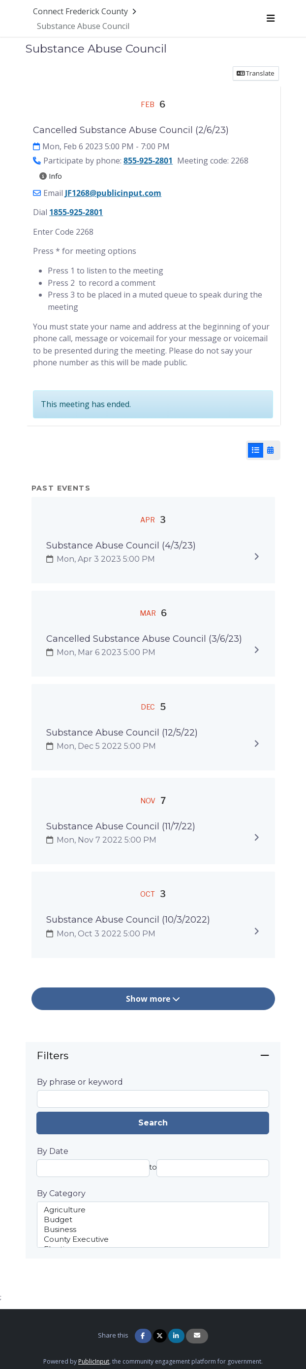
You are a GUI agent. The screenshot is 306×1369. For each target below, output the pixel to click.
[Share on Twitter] (160, 1335)
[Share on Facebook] (143, 1336)
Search (153, 1122)
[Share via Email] (197, 1336)
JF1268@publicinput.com (113, 193)
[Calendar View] (270, 450)
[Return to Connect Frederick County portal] (85, 11)
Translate (256, 73)
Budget (153, 1220)
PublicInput (93, 1361)
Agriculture (153, 1210)
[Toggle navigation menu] (270, 18)
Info (50, 176)
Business (153, 1229)
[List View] (255, 450)
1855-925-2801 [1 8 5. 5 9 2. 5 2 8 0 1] (76, 212)
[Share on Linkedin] (176, 1336)
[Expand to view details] (256, 556)
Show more (153, 998)
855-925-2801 (148, 160)
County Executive (153, 1239)
